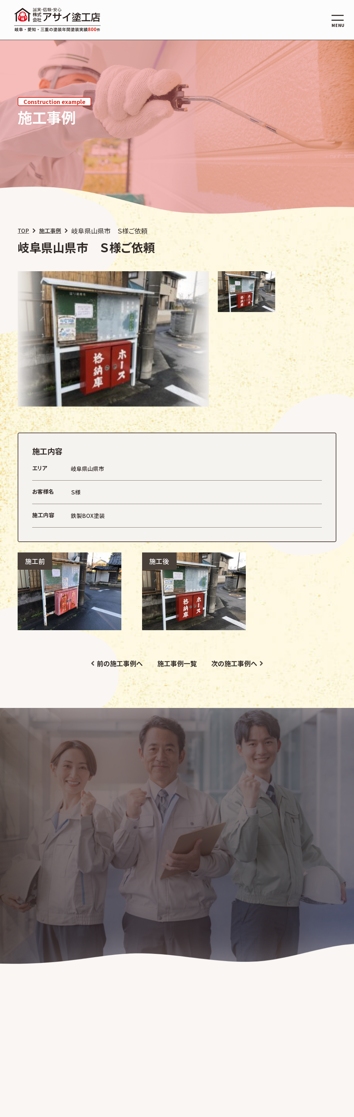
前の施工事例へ (120, 663)
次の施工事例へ (234, 663)
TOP (23, 231)
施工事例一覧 (177, 663)
